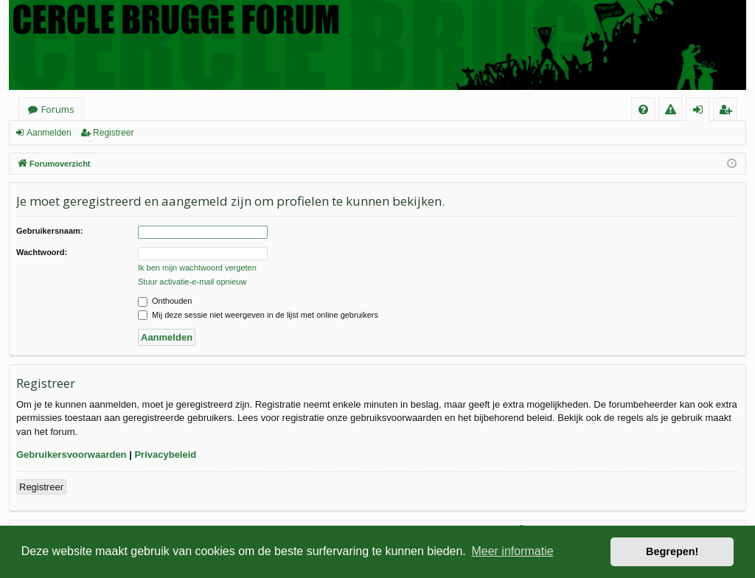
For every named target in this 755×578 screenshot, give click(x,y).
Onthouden (165, 300)
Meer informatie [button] (512, 551)
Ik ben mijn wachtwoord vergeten (197, 267)
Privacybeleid (165, 454)
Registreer (113, 133)
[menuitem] (643, 109)
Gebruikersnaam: (49, 230)
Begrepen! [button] (672, 551)
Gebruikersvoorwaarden (71, 454)
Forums (57, 109)
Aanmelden (49, 133)
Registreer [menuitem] (728, 111)
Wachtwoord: (41, 252)
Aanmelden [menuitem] (702, 111)
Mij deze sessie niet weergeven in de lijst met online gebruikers (258, 314)
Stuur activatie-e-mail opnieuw (192, 281)
